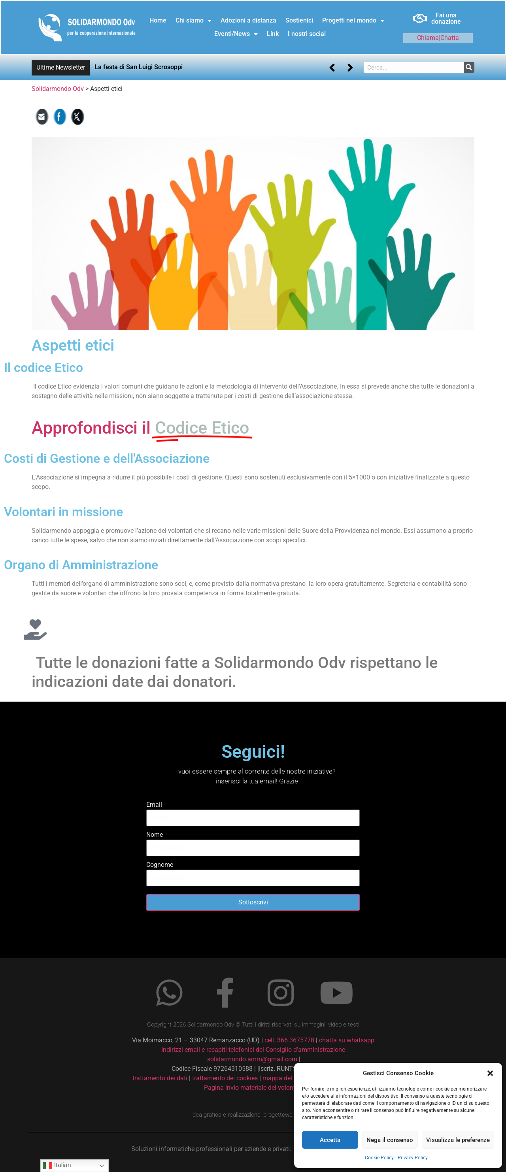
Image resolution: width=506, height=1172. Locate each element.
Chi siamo (193, 20)
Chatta (449, 38)
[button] (490, 1073)
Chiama (428, 38)
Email (154, 804)
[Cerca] (469, 67)
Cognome (159, 864)
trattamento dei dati (159, 1078)
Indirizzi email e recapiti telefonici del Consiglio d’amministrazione (253, 1049)
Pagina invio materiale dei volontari (253, 1087)
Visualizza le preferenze (458, 1140)
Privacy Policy (413, 1158)
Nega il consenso (389, 1140)
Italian (57, 1165)
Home (157, 20)
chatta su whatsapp (346, 1040)
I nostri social (307, 34)
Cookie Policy (379, 1158)
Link (273, 34)
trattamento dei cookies (225, 1078)
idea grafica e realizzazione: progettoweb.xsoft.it (253, 1114)
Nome (154, 834)
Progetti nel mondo (353, 20)
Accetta (330, 1140)
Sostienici (299, 20)
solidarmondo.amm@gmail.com (252, 1059)
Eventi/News (236, 34)
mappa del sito (283, 1078)
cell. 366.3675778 (289, 1040)
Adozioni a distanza (248, 20)
